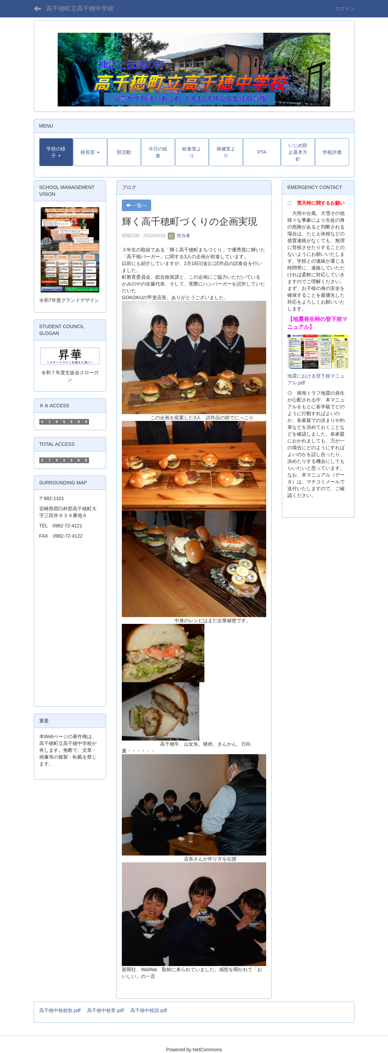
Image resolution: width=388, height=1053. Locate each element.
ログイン (345, 8)
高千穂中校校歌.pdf (60, 1010)
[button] (56, 152)
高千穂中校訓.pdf (148, 1010)
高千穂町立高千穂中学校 (80, 8)
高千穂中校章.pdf (105, 1010)
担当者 (179, 235)
